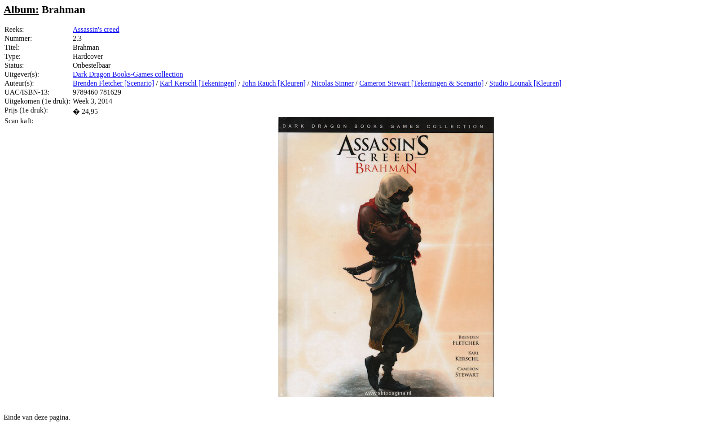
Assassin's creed (96, 29)
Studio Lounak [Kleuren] (525, 83)
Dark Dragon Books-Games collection (128, 74)
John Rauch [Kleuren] (273, 83)
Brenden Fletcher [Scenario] (113, 83)
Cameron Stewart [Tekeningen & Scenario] (421, 83)
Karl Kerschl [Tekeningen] (198, 83)
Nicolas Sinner (332, 83)
